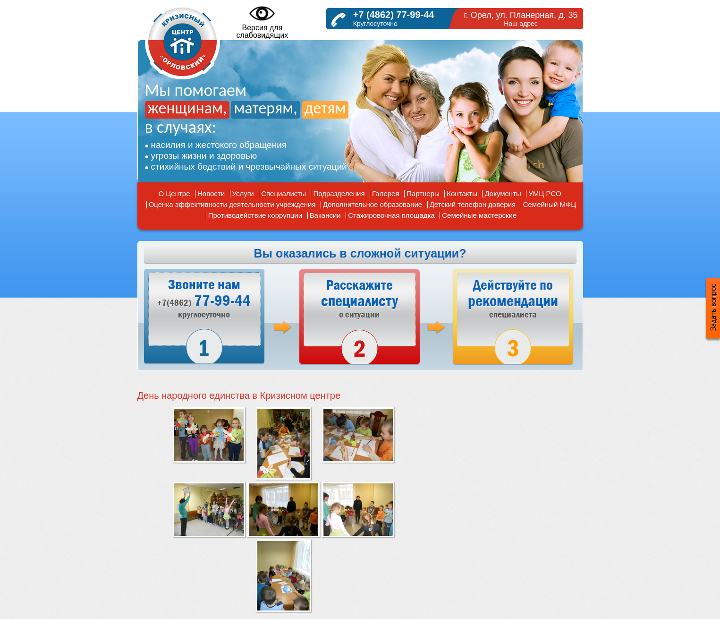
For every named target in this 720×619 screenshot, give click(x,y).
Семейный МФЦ (549, 204)
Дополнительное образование (372, 204)
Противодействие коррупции (255, 215)
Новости (211, 193)
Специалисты (283, 193)
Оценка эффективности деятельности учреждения (232, 204)
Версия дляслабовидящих (262, 21)
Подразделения (338, 193)
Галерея (385, 193)
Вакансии (325, 215)
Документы (502, 193)
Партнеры (423, 193)
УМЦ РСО (544, 193)
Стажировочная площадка (391, 215)
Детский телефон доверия (473, 204)
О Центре (174, 193)
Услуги (243, 193)
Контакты (462, 193)
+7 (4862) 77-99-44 (393, 14)
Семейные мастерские (479, 215)
